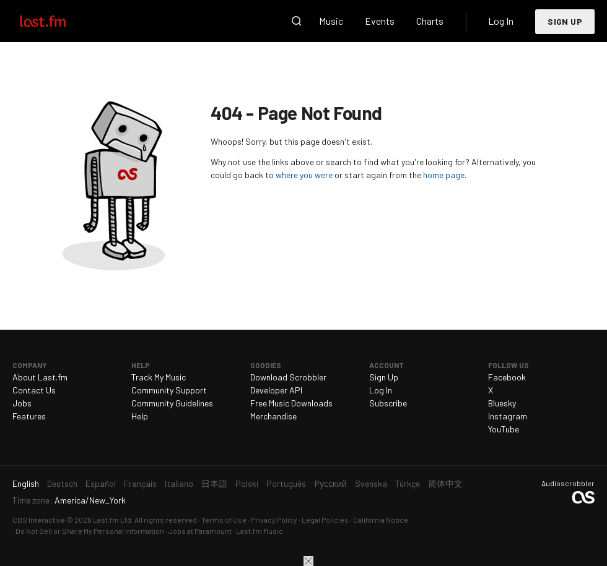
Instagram (507, 416)
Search (297, 21)
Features (29, 416)
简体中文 (445, 483)
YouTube (503, 429)
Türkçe (407, 483)
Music (331, 21)
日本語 (214, 483)
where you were (304, 174)
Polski (246, 483)
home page (444, 174)
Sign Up (565, 21)
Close (308, 561)
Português (286, 483)
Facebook (507, 377)
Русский (330, 483)
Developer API (276, 390)
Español (100, 483)
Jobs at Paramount (200, 530)
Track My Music (158, 377)
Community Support (169, 390)
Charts (429, 21)
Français (140, 483)
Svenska (371, 483)
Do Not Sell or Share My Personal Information (89, 530)
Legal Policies (325, 519)
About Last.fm (40, 377)
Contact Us (34, 390)
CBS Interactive (38, 519)
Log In (500, 21)
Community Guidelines (172, 403)
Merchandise (273, 416)
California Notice (380, 519)
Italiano (179, 483)
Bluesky (502, 403)
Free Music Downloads (291, 403)
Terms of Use (224, 519)
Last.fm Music (259, 530)
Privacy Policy (274, 519)
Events (380, 21)
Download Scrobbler (288, 377)
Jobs (22, 403)
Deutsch (62, 483)
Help (139, 416)
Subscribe (388, 403)
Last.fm (57, 21)
